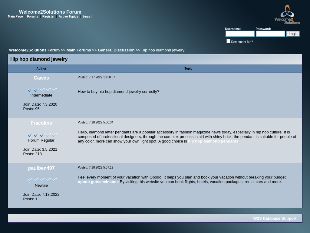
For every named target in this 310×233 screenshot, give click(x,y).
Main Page (15, 16)
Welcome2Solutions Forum (34, 50)
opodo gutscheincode (98, 181)
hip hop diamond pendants (213, 141)
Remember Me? (242, 42)
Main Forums (79, 50)
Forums (32, 16)
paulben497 (41, 168)
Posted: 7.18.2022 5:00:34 (95, 122)
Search (87, 16)
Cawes (41, 77)
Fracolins (41, 123)
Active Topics (68, 16)
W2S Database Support (274, 218)
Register (48, 16)
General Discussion (116, 50)
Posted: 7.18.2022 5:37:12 (95, 167)
